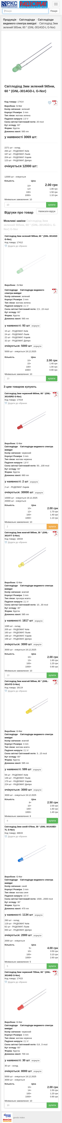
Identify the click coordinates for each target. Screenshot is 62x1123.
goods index (19, 1117)
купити (51, 204)
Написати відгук (46, 211)
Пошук (53, 11)
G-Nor (19, 106)
